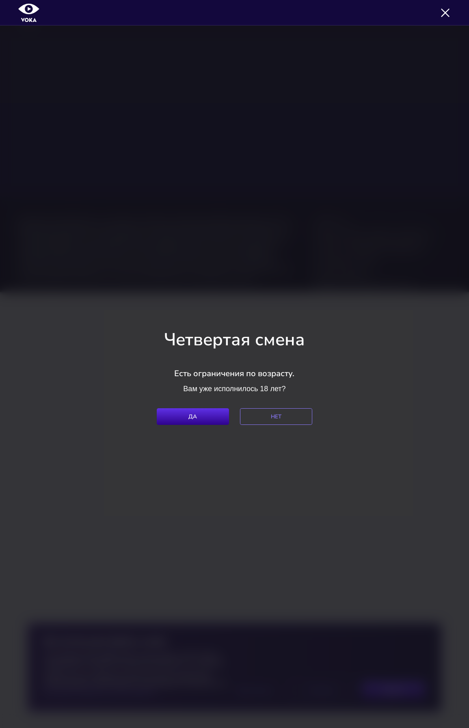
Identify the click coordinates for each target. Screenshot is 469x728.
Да (192, 416)
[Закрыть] (445, 12)
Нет (276, 416)
